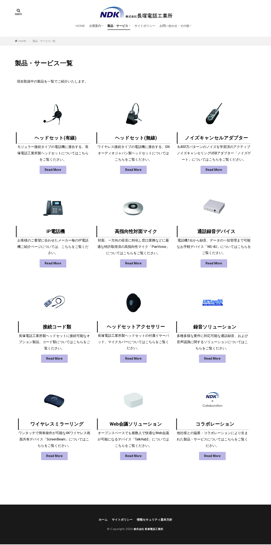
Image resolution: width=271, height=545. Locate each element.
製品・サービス (117, 26)
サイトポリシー (144, 26)
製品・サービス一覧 (44, 41)
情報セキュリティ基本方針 (156, 520)
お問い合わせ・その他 (174, 26)
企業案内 (95, 26)
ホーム (99, 520)
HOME (80, 26)
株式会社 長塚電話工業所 (148, 529)
